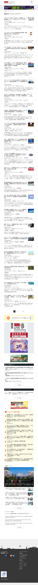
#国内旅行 (6, 101)
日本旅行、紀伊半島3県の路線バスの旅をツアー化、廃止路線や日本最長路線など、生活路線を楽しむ (15, 111)
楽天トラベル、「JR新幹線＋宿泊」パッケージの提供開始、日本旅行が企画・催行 (15, 168)
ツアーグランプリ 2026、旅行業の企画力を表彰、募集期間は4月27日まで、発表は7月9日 (15, 33)
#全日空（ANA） (16, 145)
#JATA (6, 37)
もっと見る (19, 385)
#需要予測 (6, 272)
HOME (5, 11)
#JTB (10, 68)
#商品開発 (17, 214)
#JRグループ (7, 172)
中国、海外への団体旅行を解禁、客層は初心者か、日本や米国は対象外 (15, 267)
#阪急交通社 (7, 214)
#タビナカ (12, 241)
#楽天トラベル (7, 173)
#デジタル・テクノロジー (9, 100)
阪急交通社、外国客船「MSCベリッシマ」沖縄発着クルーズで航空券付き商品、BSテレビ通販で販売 (15, 210)
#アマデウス (10, 256)
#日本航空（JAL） (23, 53)
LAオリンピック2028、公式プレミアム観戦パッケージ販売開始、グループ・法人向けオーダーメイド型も (15, 18)
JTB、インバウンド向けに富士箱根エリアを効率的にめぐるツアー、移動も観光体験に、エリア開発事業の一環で (15, 81)
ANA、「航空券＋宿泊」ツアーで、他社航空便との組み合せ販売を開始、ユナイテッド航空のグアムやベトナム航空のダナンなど (15, 141)
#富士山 (22, 68)
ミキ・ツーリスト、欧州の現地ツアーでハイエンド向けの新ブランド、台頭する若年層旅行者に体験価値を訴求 (15, 238)
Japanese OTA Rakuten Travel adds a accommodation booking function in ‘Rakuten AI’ (18, 517)
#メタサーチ (26, 100)
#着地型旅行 (19, 188)
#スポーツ (15, 22)
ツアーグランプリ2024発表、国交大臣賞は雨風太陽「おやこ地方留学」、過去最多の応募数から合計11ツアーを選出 (15, 125)
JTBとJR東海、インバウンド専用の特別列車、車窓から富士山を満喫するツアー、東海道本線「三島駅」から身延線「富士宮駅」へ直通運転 (15, 64)
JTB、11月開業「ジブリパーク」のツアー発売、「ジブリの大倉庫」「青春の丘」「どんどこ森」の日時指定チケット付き (15, 297)
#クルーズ (12, 214)
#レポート (15, 271)
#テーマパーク (10, 301)
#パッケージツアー (21, 22)
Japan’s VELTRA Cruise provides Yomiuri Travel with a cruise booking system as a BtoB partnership (18, 520)
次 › (23, 311)
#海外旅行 (6, 24)
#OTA (6, 256)
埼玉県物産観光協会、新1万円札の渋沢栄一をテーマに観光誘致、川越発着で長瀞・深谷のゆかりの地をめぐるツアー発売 (15, 184)
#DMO (6, 188)
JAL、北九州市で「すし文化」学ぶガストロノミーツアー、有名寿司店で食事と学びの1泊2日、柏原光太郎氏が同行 (15, 48)
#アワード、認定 (11, 37)
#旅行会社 (6, 38)
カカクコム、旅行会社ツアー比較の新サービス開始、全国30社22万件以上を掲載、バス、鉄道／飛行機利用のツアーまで (15, 96)
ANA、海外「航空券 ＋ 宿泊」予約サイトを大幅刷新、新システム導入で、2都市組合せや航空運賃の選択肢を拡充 (15, 197)
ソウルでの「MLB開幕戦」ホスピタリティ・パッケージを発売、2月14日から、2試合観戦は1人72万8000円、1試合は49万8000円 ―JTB (15, 155)
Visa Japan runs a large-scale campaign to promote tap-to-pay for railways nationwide (18, 523)
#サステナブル (16, 256)
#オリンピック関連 (8, 22)
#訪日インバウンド (8, 70)
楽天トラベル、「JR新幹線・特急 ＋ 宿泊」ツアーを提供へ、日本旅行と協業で (15, 224)
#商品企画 (15, 114)
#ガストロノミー (8, 53)
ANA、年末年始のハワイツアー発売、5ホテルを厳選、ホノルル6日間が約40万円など (15, 283)
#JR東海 (6, 68)
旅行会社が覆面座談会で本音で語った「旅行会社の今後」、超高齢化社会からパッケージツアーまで (15, 252)
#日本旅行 (20, 114)
